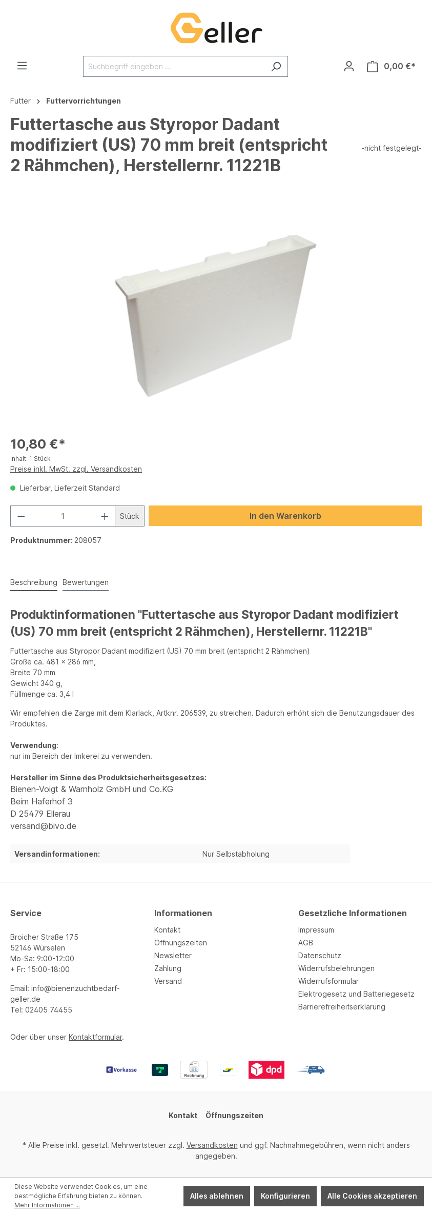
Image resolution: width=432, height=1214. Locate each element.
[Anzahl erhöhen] (105, 516)
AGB (305, 942)
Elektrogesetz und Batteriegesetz (356, 993)
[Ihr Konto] (349, 66)
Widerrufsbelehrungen (336, 968)
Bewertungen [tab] (86, 582)
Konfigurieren (285, 1195)
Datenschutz (319, 955)
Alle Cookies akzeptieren (372, 1195)
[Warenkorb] (391, 66)
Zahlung (167, 968)
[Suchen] (276, 66)
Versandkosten (212, 1145)
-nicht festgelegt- (391, 148)
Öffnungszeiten (180, 942)
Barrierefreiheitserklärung (341, 1006)
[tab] (33, 582)
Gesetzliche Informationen (352, 913)
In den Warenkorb (285, 516)
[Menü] (22, 65)
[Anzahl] (63, 516)
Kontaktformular (95, 1037)
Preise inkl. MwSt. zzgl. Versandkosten (76, 468)
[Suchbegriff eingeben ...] (173, 66)
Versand (168, 981)
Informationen (183, 913)
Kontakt (167, 929)
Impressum (316, 929)
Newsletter (173, 955)
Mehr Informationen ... (47, 1205)
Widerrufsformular (328, 981)
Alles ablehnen (216, 1195)
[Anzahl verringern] (21, 516)
